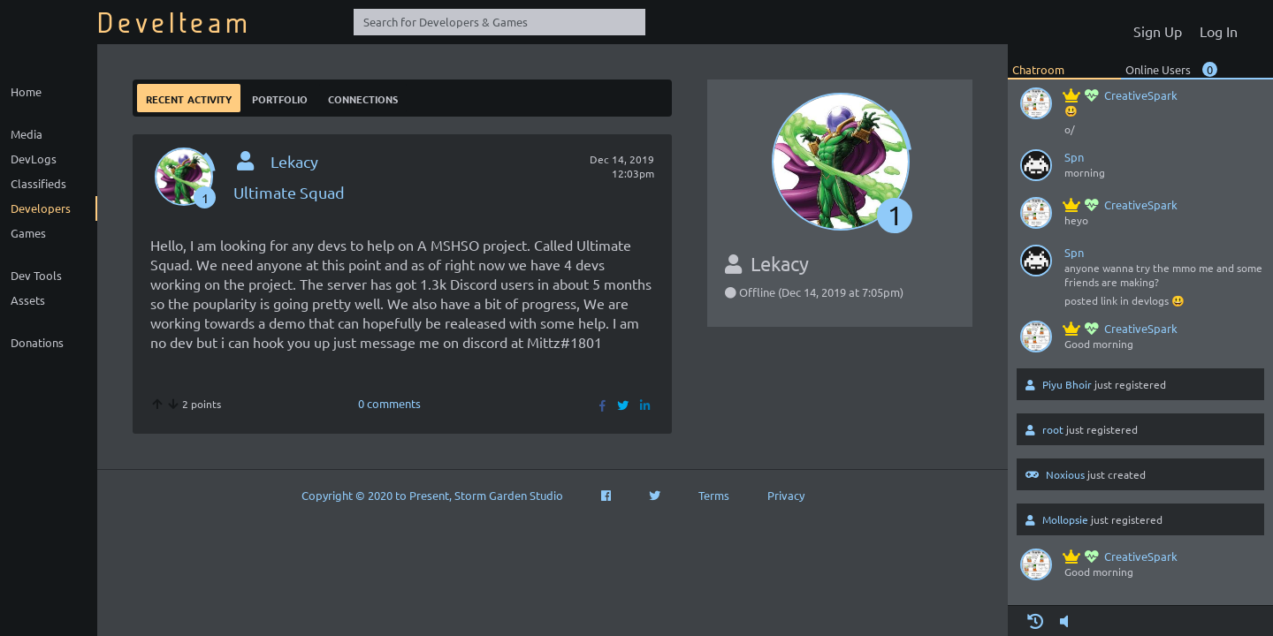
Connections (363, 97)
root (1052, 429)
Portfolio (280, 97)
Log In (1219, 31)
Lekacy (294, 161)
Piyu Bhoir (1067, 384)
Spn (1074, 156)
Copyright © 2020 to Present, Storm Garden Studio (432, 495)
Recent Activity (189, 97)
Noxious (1065, 474)
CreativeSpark (1121, 94)
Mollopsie (1065, 519)
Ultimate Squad (289, 192)
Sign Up (1157, 31)
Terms (713, 495)
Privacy (785, 495)
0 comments (389, 403)
